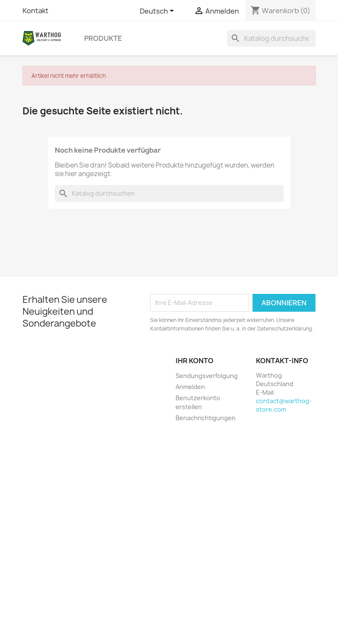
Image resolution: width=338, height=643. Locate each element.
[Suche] (271, 38)
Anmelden (190, 387)
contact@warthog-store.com (284, 405)
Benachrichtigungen (206, 418)
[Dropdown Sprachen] (158, 11)
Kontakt (35, 10)
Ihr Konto (194, 360)
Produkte (103, 38)
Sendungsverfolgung (207, 376)
